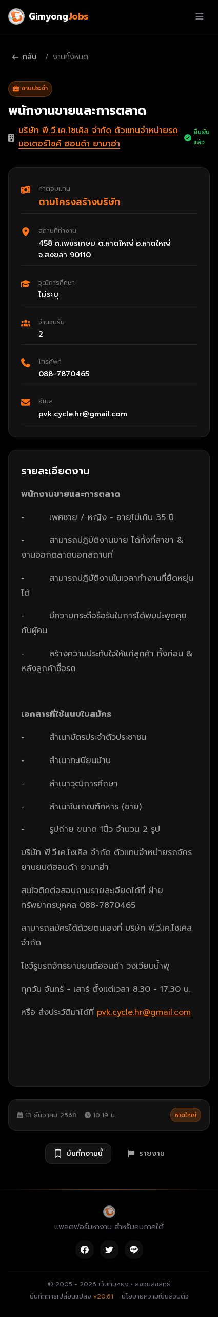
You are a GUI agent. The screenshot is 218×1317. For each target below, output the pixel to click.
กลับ (24, 56)
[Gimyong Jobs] (48, 16)
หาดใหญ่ (185, 1114)
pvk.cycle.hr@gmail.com (144, 1012)
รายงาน (146, 1153)
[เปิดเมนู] (199, 16)
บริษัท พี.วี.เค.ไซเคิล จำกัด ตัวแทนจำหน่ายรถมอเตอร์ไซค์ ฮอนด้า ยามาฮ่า (98, 137)
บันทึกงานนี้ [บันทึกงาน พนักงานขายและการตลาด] (78, 1153)
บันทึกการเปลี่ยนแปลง (71, 1296)
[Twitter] (109, 1249)
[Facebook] (84, 1249)
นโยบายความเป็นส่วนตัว (155, 1296)
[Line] (134, 1249)
